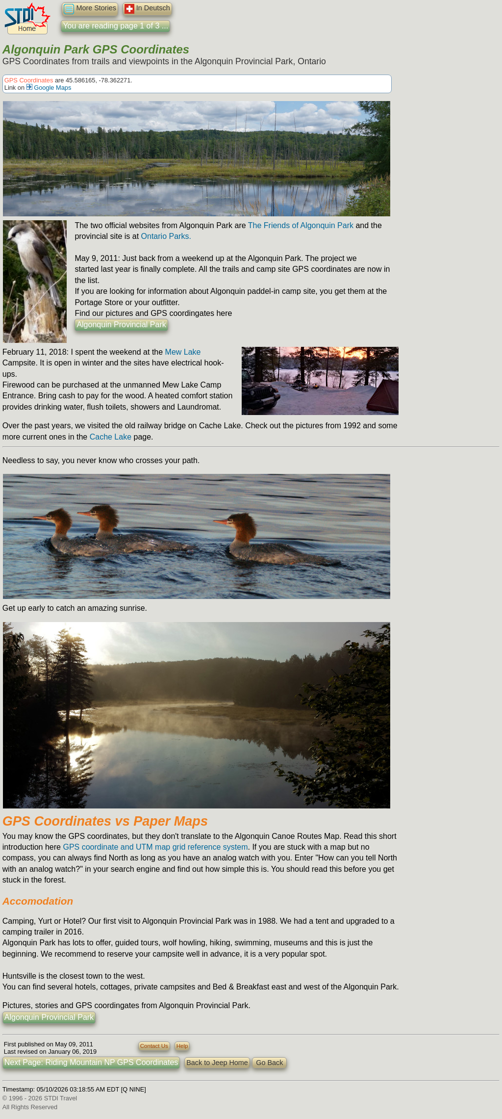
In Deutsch (147, 9)
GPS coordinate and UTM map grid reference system (155, 847)
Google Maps (49, 87)
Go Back (269, 1063)
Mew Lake (183, 352)
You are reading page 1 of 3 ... (115, 26)
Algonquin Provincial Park (121, 324)
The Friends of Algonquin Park (300, 225)
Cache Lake (110, 437)
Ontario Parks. (166, 236)
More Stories (90, 9)
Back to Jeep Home (217, 1063)
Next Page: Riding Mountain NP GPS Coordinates (91, 1062)
